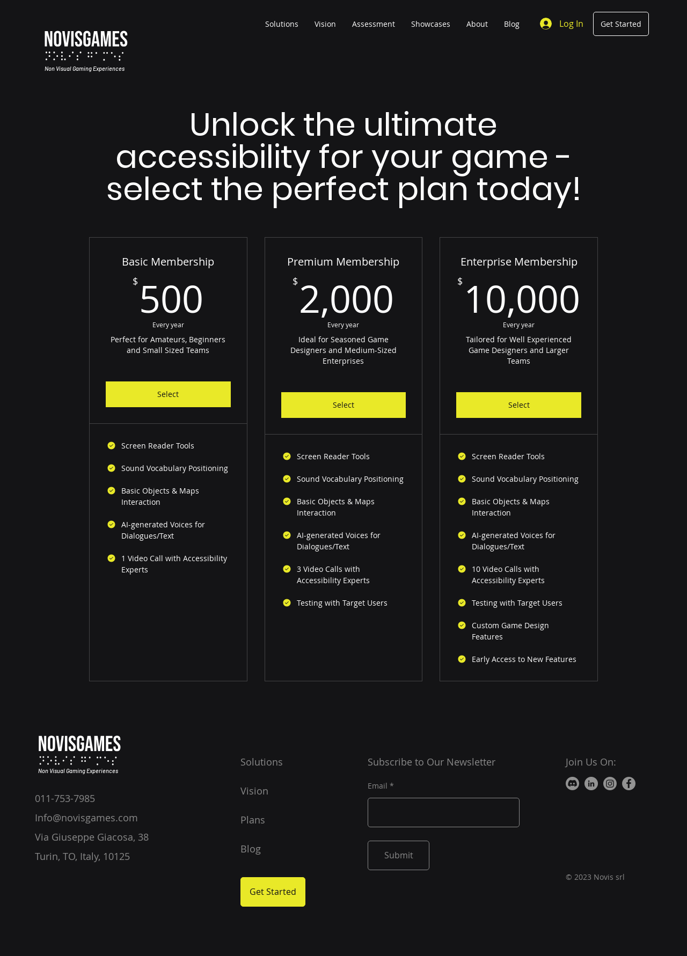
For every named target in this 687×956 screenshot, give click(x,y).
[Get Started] (621, 24)
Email (378, 786)
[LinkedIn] (591, 783)
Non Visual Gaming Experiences (85, 68)
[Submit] (398, 855)
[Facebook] (628, 783)
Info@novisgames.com (86, 817)
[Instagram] (610, 783)
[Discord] (572, 783)
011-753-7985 (65, 798)
